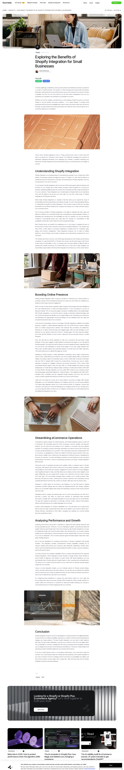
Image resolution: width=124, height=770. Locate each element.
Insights (11, 10)
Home (5, 10)
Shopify (38, 52)
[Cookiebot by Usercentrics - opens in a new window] (10, 767)
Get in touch (40, 709)
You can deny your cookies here (30, 767)
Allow (110, 757)
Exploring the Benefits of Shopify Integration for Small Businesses (44, 10)
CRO (43, 677)
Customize (111, 762)
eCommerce (11, 751)
